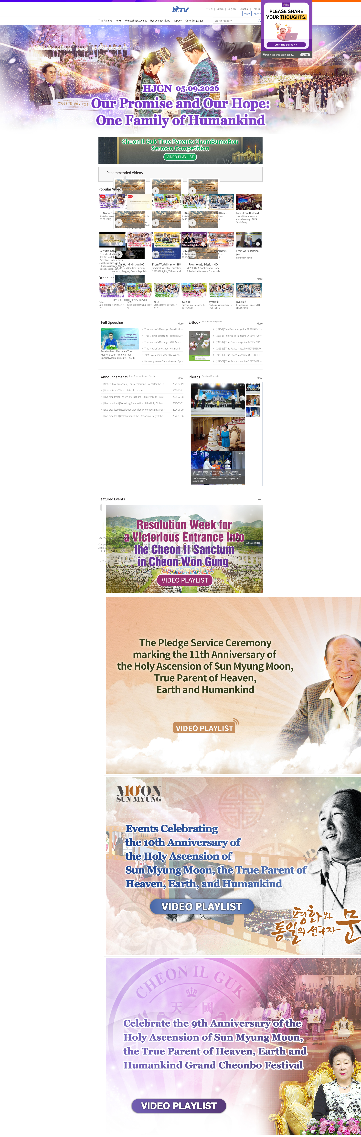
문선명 (102, 554)
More (260, 279)
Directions (140, 537)
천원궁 (110, 554)
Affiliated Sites (253, 543)
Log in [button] (247, 13)
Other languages (194, 20)
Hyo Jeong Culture (160, 20)
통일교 (104, 554)
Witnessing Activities (136, 20)
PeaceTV (180, 9)
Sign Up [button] (257, 13)
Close (305, 55)
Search (259, 20)
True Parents (105, 20)
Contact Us (154, 537)
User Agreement (107, 537)
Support (177, 20)
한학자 (99, 554)
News (118, 20)
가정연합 (107, 554)
